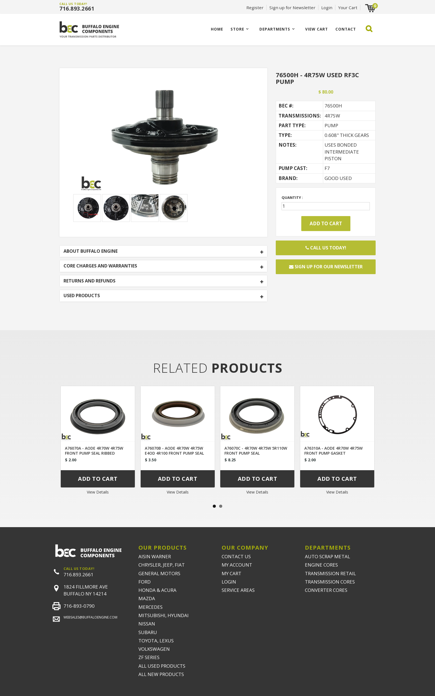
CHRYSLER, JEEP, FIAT (161, 565)
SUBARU (147, 632)
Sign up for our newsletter (326, 267)
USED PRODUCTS (82, 295)
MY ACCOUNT (237, 565)
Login (326, 7)
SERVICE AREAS (238, 590)
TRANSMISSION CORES (330, 582)
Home (217, 29)
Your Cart (347, 7)
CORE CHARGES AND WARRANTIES (100, 266)
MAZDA (146, 598)
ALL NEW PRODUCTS (161, 674)
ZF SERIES (149, 657)
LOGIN (229, 582)
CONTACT (345, 29)
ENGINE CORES (321, 565)
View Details (98, 492)
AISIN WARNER (154, 556)
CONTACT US (236, 556)
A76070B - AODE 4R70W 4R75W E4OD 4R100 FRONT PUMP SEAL (174, 450)
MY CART (231, 573)
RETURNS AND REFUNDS (89, 281)
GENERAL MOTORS (159, 573)
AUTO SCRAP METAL (327, 556)
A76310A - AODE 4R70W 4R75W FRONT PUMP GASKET (333, 450)
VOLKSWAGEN (154, 649)
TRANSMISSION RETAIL (330, 573)
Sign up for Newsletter (292, 7)
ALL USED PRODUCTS (161, 666)
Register (255, 7)
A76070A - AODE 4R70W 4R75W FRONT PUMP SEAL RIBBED (94, 450)
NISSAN (146, 623)
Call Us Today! (325, 248)
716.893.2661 (76, 8)
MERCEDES (150, 607)
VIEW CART (316, 29)
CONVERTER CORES (326, 590)
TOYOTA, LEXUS (156, 640)
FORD (144, 582)
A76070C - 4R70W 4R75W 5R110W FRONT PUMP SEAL (255, 450)
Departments (274, 29)
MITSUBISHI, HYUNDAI (163, 615)
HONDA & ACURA (157, 590)
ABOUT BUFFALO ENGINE (91, 251)
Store (237, 29)
